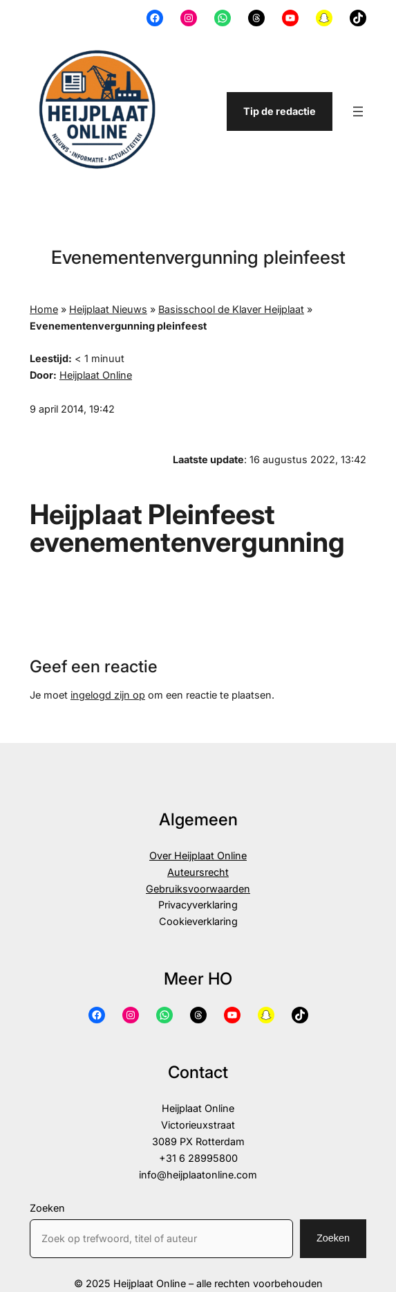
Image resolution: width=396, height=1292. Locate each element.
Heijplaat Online (95, 375)
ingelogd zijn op (107, 695)
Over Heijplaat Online (198, 855)
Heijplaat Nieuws (108, 309)
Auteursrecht (198, 872)
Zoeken (47, 1208)
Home (44, 309)
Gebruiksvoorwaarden (198, 889)
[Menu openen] (358, 111)
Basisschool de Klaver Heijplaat (231, 309)
